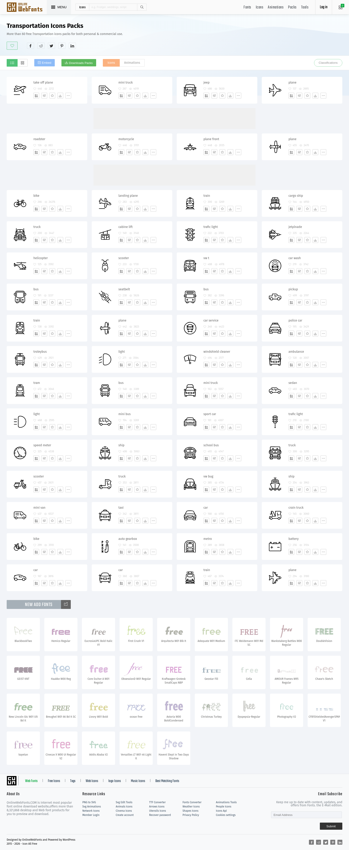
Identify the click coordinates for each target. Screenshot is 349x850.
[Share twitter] (51, 46)
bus (36, 289)
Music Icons (138, 781)
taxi (121, 508)
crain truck (296, 508)
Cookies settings (225, 815)
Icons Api (221, 810)
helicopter (40, 258)
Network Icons (90, 810)
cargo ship (295, 196)
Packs (292, 7)
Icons (260, 7)
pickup (293, 289)
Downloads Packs (81, 63)
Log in (323, 7)
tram (36, 383)
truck (37, 227)
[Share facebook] (30, 46)
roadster (39, 139)
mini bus (124, 414)
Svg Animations (91, 806)
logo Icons (114, 781)
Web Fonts (31, 781)
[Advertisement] (261, 35)
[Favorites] (52, 95)
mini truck (125, 82)
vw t (206, 258)
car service (211, 320)
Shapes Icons (190, 810)
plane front (211, 139)
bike (36, 196)
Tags (72, 781)
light (121, 352)
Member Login (90, 815)
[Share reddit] (41, 46)
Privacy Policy (191, 815)
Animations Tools (226, 802)
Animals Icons (124, 806)
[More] (68, 95)
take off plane (43, 82)
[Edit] (44, 95)
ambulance (296, 352)
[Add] (36, 95)
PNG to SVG (89, 802)
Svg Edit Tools (124, 802)
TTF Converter (157, 802)
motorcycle (126, 139)
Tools (305, 7)
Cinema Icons (124, 810)
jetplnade (295, 227)
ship (121, 445)
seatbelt (124, 289)
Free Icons (54, 781)
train (206, 196)
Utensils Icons (157, 810)
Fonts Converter (192, 802)
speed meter (42, 445)
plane (292, 82)
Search (141, 7)
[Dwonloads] (60, 95)
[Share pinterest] (61, 46)
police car (295, 320)
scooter (123, 258)
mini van (39, 508)
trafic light (210, 227)
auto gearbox (127, 539)
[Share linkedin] (72, 46)
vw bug (208, 476)
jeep (206, 82)
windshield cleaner (216, 352)
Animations (276, 7)
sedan (292, 383)
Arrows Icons (156, 806)
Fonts (247, 7)
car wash (294, 258)
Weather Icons (191, 806)
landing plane (128, 196)
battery (293, 539)
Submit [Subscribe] (331, 826)
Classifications (328, 62)
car (205, 508)
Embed (46, 62)
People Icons (223, 806)
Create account (125, 815)
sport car (209, 414)
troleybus (40, 352)
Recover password (160, 815)
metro (207, 539)
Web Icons (92, 781)
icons (82, 7)
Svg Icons (27, 7)
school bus (211, 445)
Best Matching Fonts (167, 781)
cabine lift (125, 227)
